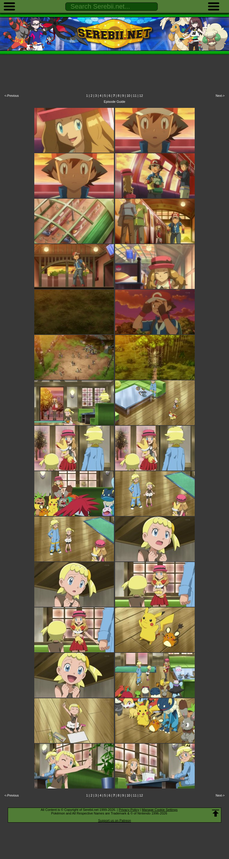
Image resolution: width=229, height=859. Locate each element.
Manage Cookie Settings (160, 809)
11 (135, 95)
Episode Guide (114, 101)
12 (141, 95)
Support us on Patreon (114, 820)
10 (128, 95)
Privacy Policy (129, 809)
